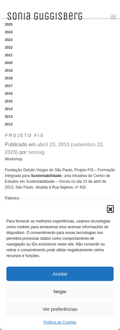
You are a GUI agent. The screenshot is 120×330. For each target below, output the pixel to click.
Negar (60, 291)
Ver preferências (60, 309)
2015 (8, 101)
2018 (8, 78)
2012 (8, 124)
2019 (8, 70)
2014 (8, 109)
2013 (8, 116)
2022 (8, 47)
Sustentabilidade (46, 175)
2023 (8, 40)
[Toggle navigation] (113, 16)
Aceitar (60, 274)
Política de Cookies (60, 322)
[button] (110, 208)
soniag (36, 152)
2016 (8, 93)
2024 (8, 32)
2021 (8, 55)
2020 (8, 63)
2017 (8, 86)
